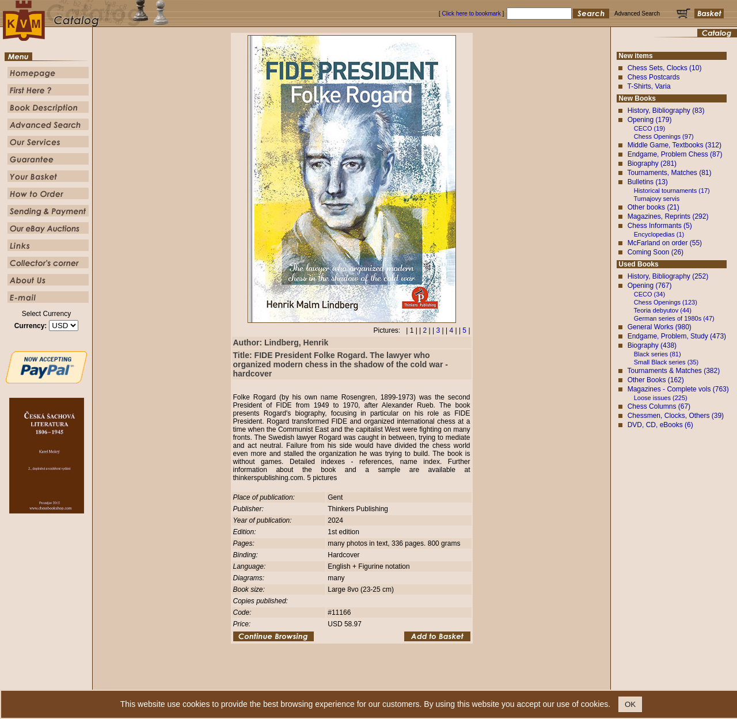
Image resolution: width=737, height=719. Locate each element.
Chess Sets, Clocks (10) (665, 68)
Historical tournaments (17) (672, 190)
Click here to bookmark (471, 13)
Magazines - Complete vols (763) (678, 389)
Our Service (435, 681)
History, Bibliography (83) (666, 110)
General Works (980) (660, 327)
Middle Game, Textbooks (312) (674, 145)
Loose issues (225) (660, 397)
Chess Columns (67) (659, 406)
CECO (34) (649, 294)
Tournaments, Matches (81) (669, 173)
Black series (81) (657, 354)
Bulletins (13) (648, 182)
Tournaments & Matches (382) (673, 371)
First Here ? (301, 681)
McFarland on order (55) (665, 243)
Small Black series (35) (666, 362)
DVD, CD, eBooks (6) (660, 425)
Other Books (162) (656, 380)
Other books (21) (653, 207)
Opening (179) (650, 120)
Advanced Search (392, 681)
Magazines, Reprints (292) (668, 216)
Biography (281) (652, 163)
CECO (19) (649, 128)
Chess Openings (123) (665, 302)
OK (630, 704)
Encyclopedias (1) (659, 234)
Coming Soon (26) (655, 252)
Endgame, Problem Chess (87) (675, 154)
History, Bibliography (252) (668, 276)
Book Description (343, 681)
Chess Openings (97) (664, 136)
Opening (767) (650, 285)
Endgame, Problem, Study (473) (677, 336)
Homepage (266, 681)
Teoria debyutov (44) (663, 310)
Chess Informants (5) (660, 226)
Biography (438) (652, 345)
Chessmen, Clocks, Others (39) (676, 416)
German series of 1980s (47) (674, 318)
